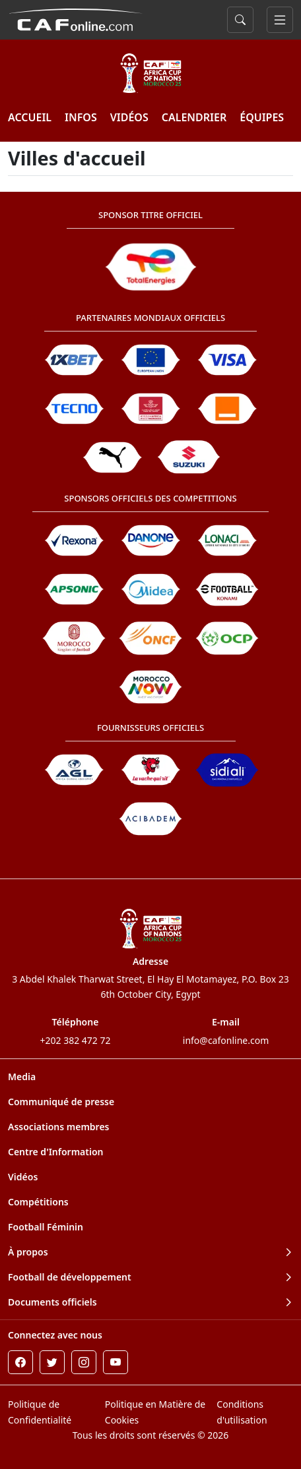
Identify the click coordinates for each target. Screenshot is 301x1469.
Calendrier (194, 117)
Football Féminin (45, 1227)
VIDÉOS (129, 117)
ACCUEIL (29, 117)
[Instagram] (83, 1362)
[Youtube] (115, 1362)
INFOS (81, 117)
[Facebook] (20, 1362)
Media (22, 1076)
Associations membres (59, 1126)
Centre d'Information (56, 1151)
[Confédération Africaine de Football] (75, 18)
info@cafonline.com (226, 1040)
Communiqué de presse (61, 1101)
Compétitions (38, 1201)
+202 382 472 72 (75, 1040)
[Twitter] (52, 1362)
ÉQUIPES (262, 117)
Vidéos (23, 1176)
